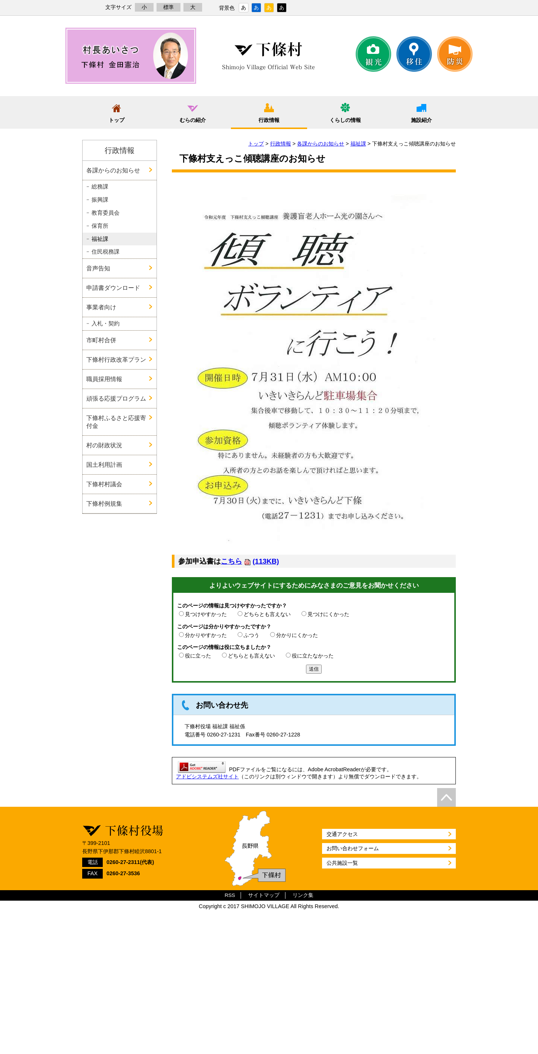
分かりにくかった (297, 635)
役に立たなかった (313, 656)
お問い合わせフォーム (353, 848)
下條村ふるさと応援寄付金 (116, 421)
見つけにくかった (328, 614)
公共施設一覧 (342, 863)
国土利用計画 (104, 464)
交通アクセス (342, 834)
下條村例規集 (104, 503)
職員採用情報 (104, 379)
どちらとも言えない (267, 614)
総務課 (100, 187)
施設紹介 (421, 120)
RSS (230, 895)
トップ (116, 120)
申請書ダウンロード (113, 287)
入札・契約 (106, 324)
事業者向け (101, 307)
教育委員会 (106, 213)
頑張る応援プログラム (116, 398)
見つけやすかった (206, 614)
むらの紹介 (193, 120)
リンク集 (303, 895)
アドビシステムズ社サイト (207, 776)
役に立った (198, 656)
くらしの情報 (345, 120)
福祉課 (358, 144)
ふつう (251, 635)
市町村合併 (101, 340)
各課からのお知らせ (320, 144)
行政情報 (269, 120)
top (446, 797)
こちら (250, 561)
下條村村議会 (104, 484)
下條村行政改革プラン (116, 359)
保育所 (100, 226)
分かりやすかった (206, 635)
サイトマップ (263, 895)
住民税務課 (106, 252)
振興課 (100, 200)
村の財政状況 (104, 445)
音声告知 (98, 268)
